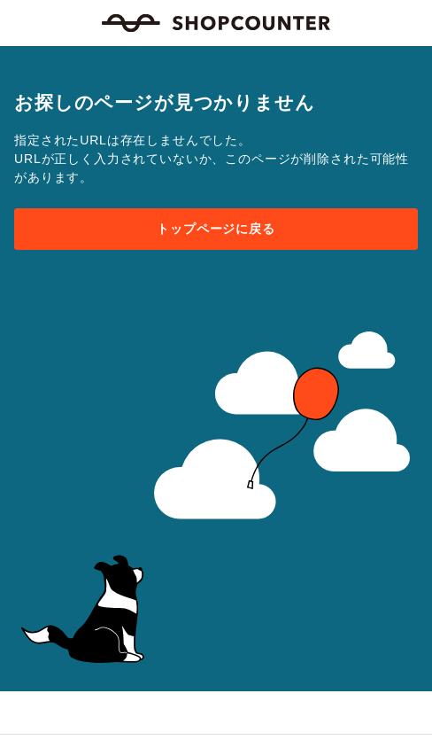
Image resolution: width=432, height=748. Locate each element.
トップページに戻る (216, 229)
